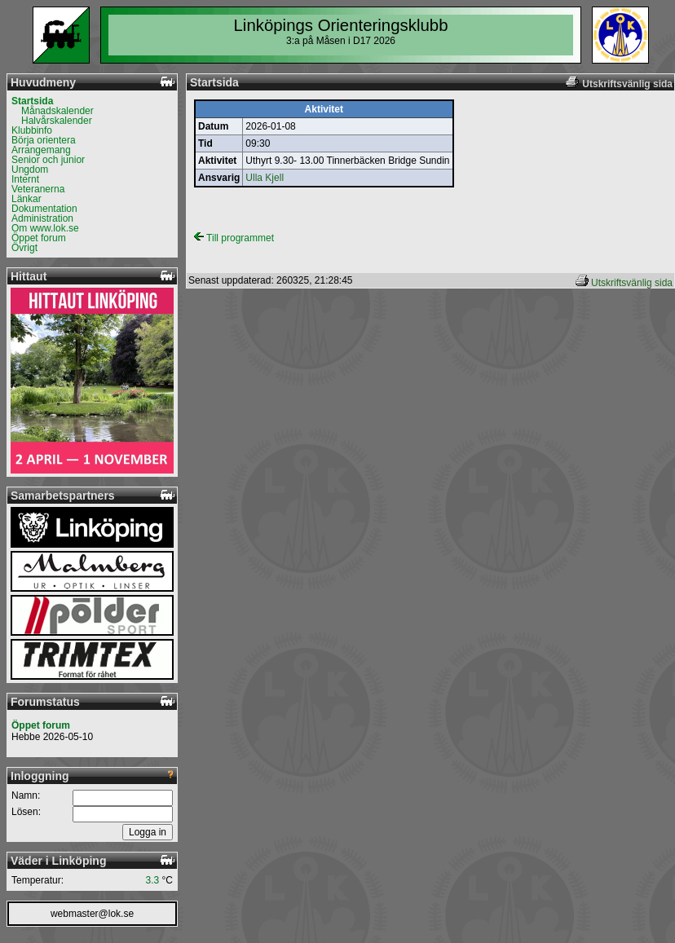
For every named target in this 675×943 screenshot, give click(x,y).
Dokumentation (44, 208)
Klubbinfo (31, 130)
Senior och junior (48, 159)
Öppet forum (38, 238)
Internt (25, 179)
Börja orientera (43, 140)
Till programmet (234, 238)
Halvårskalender (56, 120)
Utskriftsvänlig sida (632, 283)
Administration (42, 218)
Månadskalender (57, 111)
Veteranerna (37, 189)
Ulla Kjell (264, 177)
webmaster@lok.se (92, 913)
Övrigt (24, 247)
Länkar (26, 199)
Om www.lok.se (45, 228)
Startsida (32, 101)
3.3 (153, 880)
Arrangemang (41, 150)
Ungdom (29, 169)
